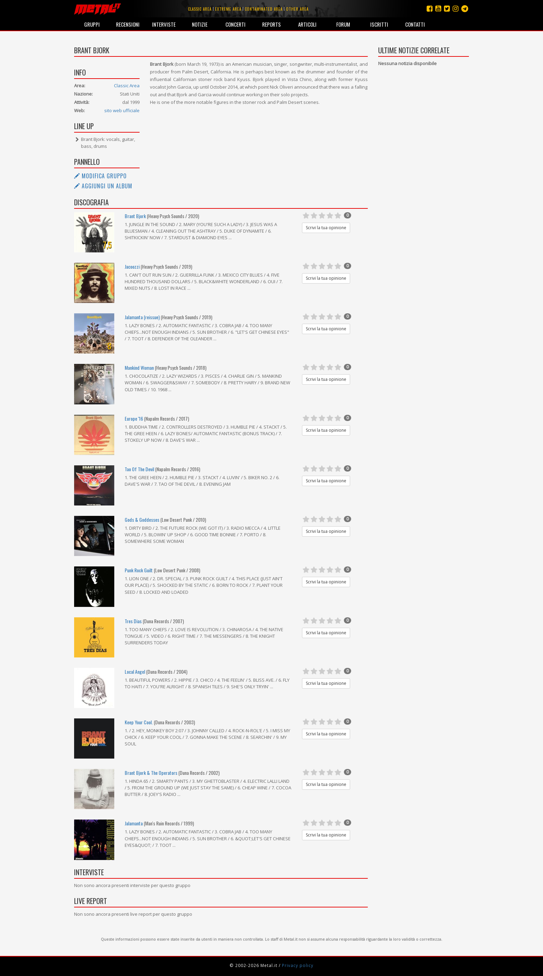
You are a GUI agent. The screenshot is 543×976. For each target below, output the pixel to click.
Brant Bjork (135, 216)
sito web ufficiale (122, 110)
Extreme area (228, 9)
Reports (271, 24)
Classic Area (127, 85)
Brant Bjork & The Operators (151, 772)
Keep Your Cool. (139, 722)
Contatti (415, 24)
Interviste (164, 24)
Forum (343, 24)
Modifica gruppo (100, 176)
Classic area (200, 9)
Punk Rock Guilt (139, 570)
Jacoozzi (132, 266)
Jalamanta (134, 823)
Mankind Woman (139, 367)
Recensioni (128, 24)
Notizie (199, 24)
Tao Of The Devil (139, 469)
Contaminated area (264, 9)
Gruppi (92, 24)
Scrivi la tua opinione (326, 228)
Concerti (235, 24)
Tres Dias (133, 621)
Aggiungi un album (103, 186)
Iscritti (379, 24)
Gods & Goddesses (142, 519)
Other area (297, 9)
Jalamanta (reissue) (142, 317)
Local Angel (135, 671)
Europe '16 (134, 418)
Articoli (307, 24)
